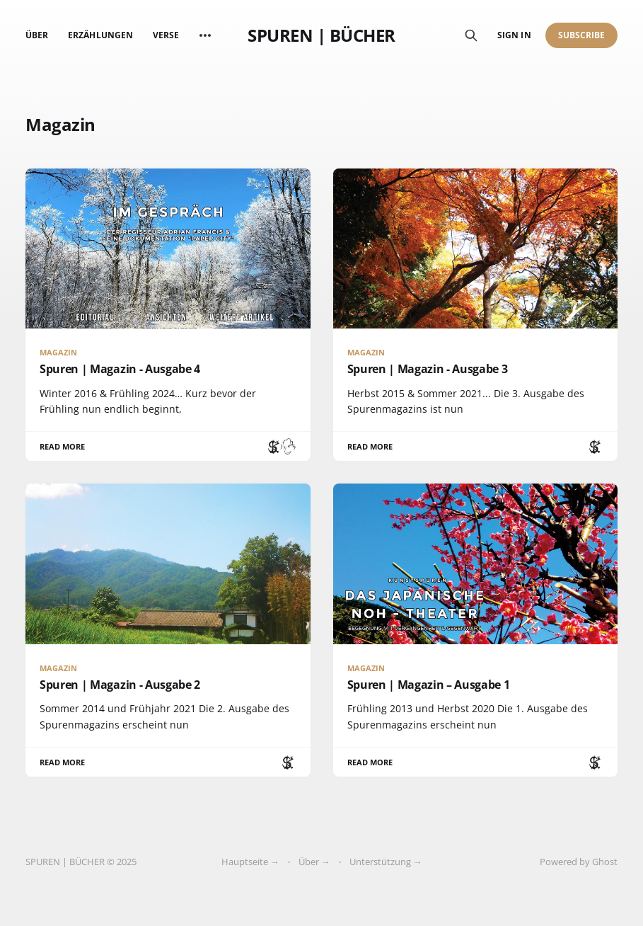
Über (36, 35)
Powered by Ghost (579, 861)
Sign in (514, 35)
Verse (166, 35)
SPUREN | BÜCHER (321, 35)
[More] (205, 35)
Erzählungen (100, 35)
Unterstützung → (385, 861)
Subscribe (582, 35)
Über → (314, 861)
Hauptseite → (250, 861)
